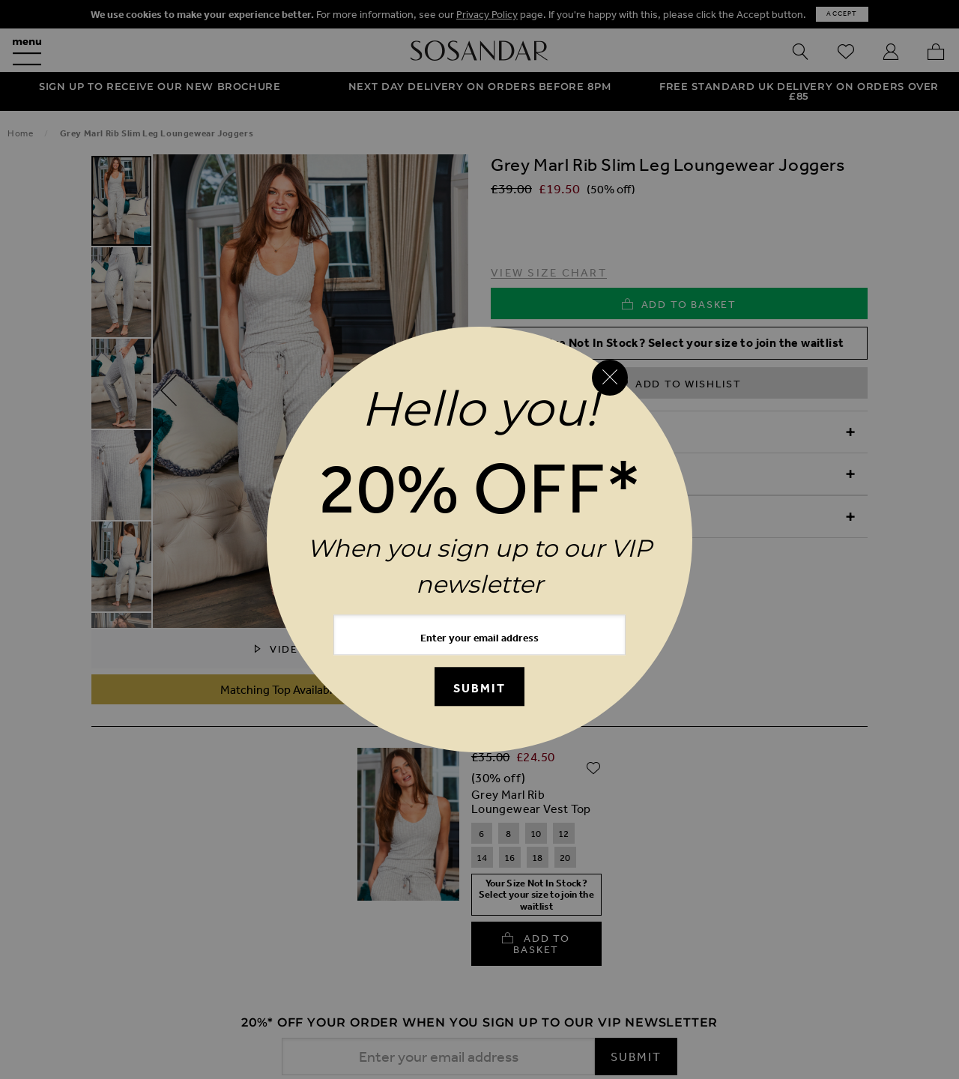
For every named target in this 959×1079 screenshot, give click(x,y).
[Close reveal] (610, 378)
